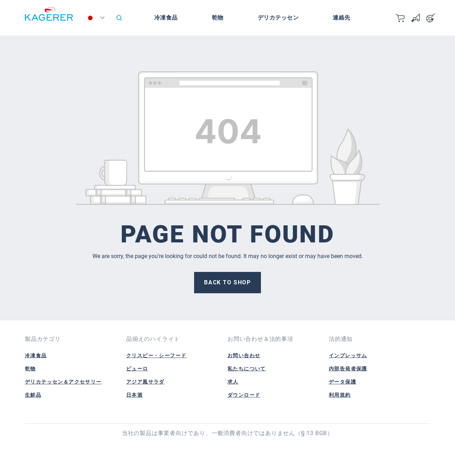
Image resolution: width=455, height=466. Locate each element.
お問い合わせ (244, 355)
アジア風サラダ (145, 382)
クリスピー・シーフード (156, 355)
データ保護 (342, 382)
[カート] (400, 18)
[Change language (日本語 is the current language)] (97, 20)
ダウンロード (244, 395)
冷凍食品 (36, 355)
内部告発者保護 (348, 368)
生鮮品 (33, 395)
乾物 (30, 368)
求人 (233, 382)
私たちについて (247, 368)
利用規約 (340, 395)
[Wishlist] (415, 18)
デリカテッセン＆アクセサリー (63, 382)
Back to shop (227, 282)
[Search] (119, 18)
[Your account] (430, 18)
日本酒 (134, 395)
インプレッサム (348, 355)
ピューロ (137, 368)
